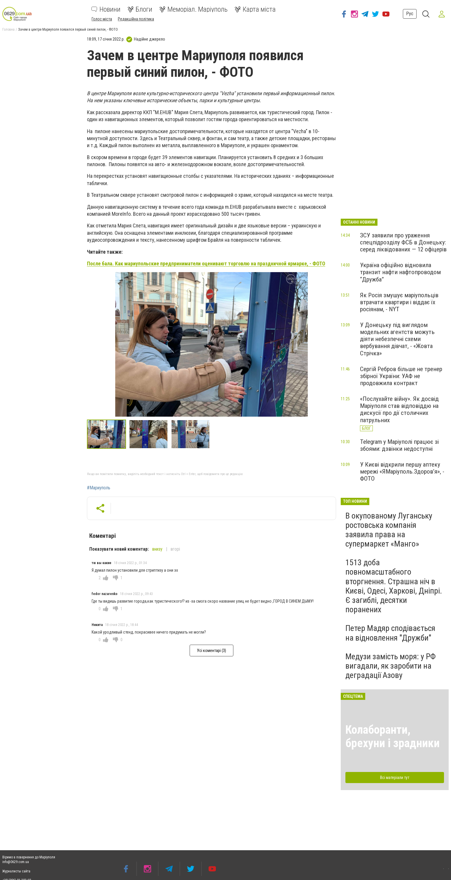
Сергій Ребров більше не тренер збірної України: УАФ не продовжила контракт (401, 376)
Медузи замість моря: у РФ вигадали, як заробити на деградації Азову (390, 666)
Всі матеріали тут (394, 777)
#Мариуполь (98, 488)
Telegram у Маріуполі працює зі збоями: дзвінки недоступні (399, 445)
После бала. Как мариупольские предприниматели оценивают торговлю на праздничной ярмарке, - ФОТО (206, 263)
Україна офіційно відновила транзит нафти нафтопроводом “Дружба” (400, 272)
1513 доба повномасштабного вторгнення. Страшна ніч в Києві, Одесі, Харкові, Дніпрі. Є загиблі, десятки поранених (393, 586)
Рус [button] (409, 13)
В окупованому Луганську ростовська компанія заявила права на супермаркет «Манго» (388, 530)
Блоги (139, 9)
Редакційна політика (136, 19)
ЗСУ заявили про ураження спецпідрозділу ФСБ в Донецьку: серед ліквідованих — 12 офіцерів (403, 242)
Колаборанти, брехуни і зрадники (392, 736)
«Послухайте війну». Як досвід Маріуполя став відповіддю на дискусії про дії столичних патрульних (399, 409)
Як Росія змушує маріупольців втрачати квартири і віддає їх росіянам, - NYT (399, 302)
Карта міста (255, 9)
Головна (8, 29)
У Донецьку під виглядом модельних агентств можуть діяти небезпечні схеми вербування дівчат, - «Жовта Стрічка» (397, 339)
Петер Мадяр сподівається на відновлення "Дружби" (390, 632)
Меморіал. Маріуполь (193, 9)
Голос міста (102, 19)
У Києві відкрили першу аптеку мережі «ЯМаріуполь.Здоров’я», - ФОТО (402, 471)
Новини (105, 9)
